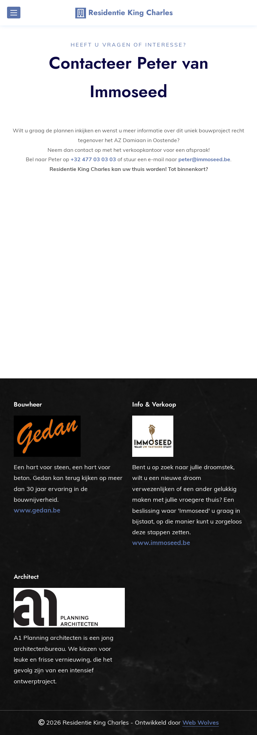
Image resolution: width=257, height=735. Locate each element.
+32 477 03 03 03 (93, 159)
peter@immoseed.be (204, 159)
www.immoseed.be (161, 543)
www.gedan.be (37, 510)
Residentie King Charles (124, 13)
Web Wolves (200, 722)
